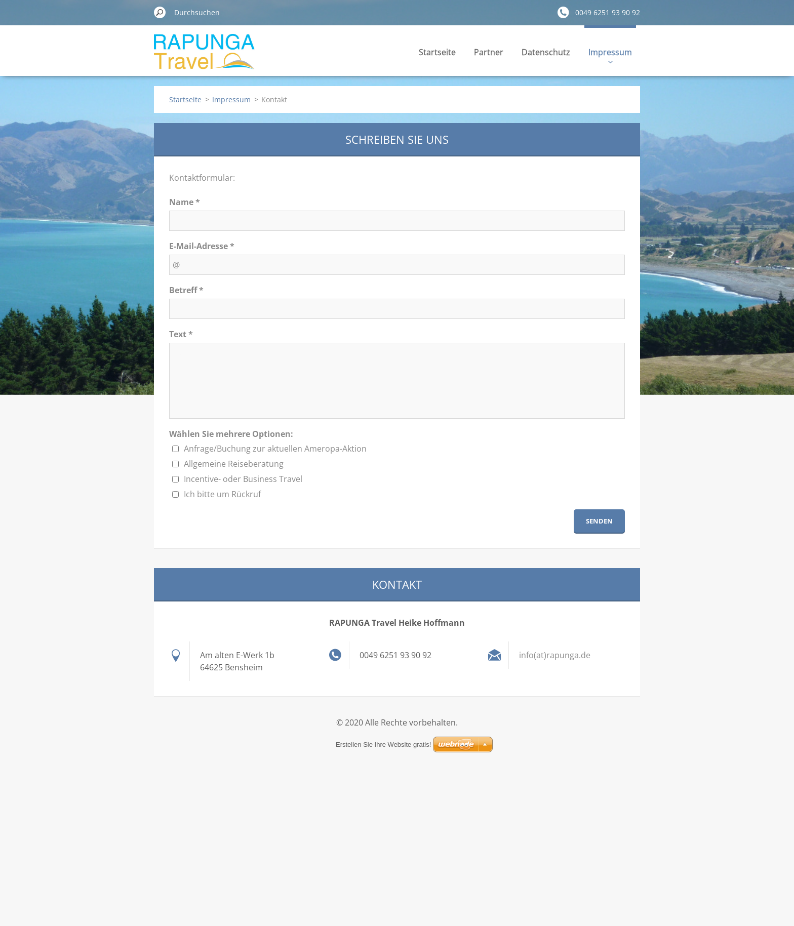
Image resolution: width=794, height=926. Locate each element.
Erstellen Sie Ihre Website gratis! (383, 744)
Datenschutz (546, 52)
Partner (488, 52)
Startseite (437, 52)
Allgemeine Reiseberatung (234, 463)
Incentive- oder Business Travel (243, 479)
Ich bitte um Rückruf (222, 494)
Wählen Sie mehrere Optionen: (231, 433)
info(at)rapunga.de (554, 655)
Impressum (610, 55)
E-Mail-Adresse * (201, 246)
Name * (184, 202)
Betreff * (186, 290)
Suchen (160, 12)
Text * (181, 334)
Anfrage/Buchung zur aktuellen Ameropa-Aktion (275, 448)
